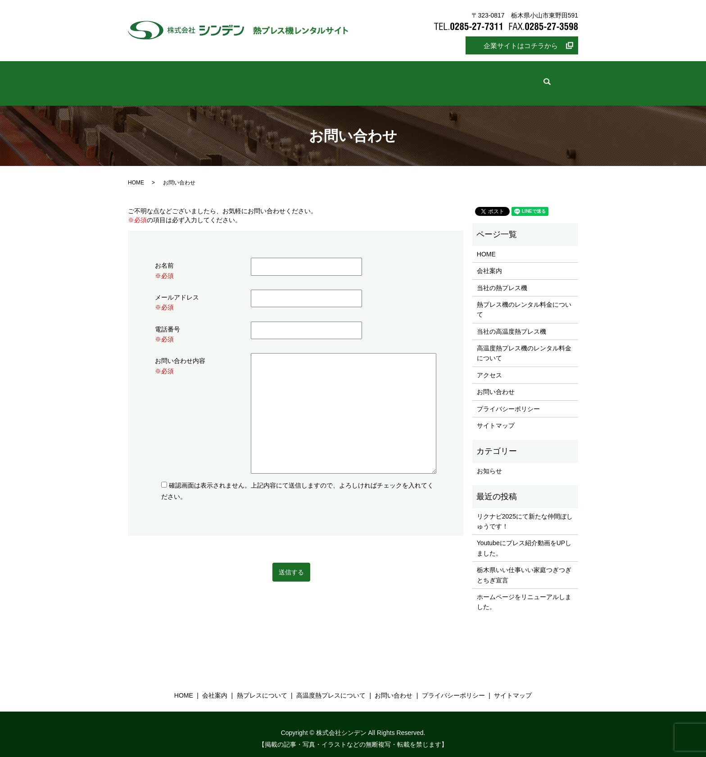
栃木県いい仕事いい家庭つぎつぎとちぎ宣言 (524, 565)
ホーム (187, 79)
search (522, 78)
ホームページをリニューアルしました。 (524, 592)
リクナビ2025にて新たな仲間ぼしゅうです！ (525, 512)
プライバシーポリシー (508, 399)
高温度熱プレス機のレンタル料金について (524, 344)
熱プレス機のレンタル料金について (524, 300)
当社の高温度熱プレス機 (511, 322)
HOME (136, 173)
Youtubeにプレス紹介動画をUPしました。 (524, 538)
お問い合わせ (470, 79)
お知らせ (489, 462)
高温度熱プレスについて (389, 79)
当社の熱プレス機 (502, 278)
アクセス (489, 366)
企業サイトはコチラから (521, 45)
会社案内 (235, 79)
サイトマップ (496, 416)
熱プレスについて (300, 79)
